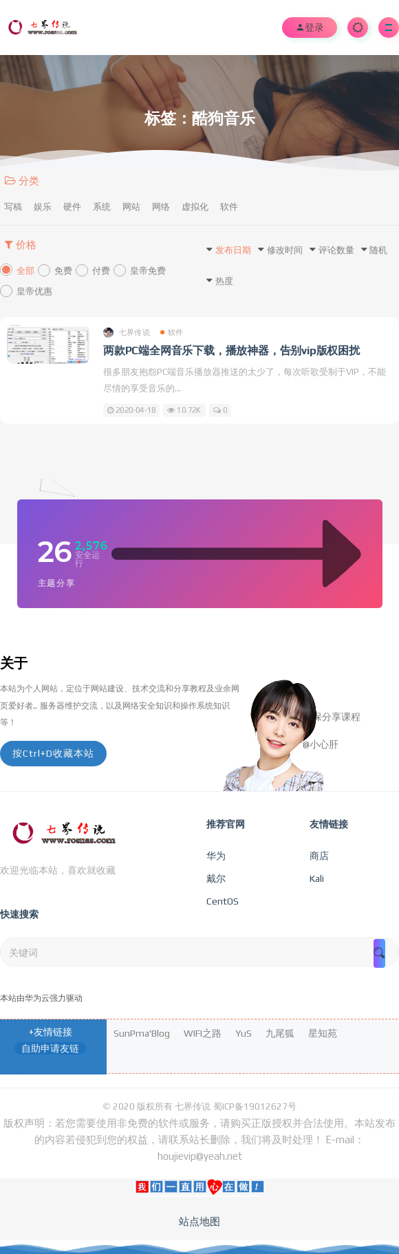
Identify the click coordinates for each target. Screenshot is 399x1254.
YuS (243, 1033)
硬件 (72, 207)
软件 (229, 207)
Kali (317, 878)
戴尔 (216, 878)
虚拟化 (195, 207)
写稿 (13, 207)
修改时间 (285, 250)
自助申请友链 (50, 1048)
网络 (161, 207)
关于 (14, 663)
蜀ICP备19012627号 (254, 1106)
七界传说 (126, 332)
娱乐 (43, 207)
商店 (319, 855)
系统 (102, 207)
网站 (131, 207)
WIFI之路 (203, 1033)
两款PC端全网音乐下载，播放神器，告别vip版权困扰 (231, 350)
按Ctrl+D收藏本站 (53, 753)
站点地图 (199, 1221)
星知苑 (322, 1033)
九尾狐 (280, 1033)
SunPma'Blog (142, 1033)
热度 (224, 281)
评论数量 (336, 250)
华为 (216, 855)
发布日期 (233, 250)
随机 (378, 250)
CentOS (222, 901)
